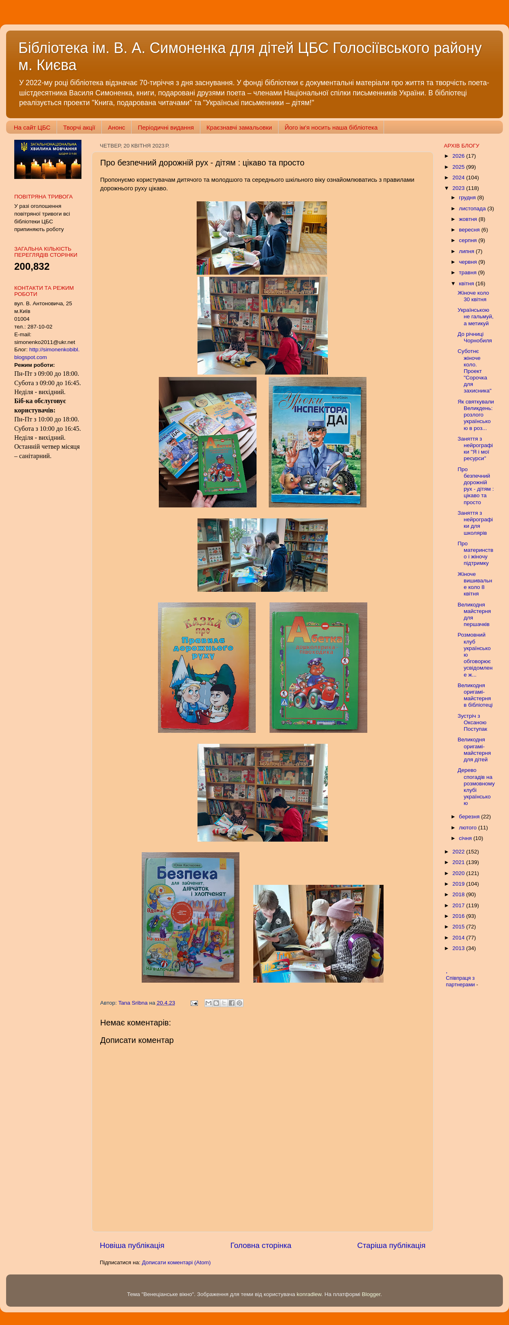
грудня (468, 197)
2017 (459, 905)
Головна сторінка (261, 1245)
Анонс (116, 127)
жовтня (468, 219)
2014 (459, 938)
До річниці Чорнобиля (475, 337)
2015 (459, 927)
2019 (459, 884)
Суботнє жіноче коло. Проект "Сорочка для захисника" (474, 371)
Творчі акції (79, 127)
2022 (459, 852)
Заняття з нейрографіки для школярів (475, 523)
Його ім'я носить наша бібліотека (331, 127)
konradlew (308, 1294)
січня (466, 838)
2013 (459, 948)
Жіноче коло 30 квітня (473, 296)
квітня (467, 283)
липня (467, 251)
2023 (459, 188)
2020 (459, 873)
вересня (470, 230)
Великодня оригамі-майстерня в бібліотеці (475, 695)
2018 (459, 894)
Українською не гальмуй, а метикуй (476, 316)
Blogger (371, 1294)
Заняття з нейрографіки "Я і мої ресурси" (475, 449)
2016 (459, 916)
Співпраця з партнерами (461, 981)
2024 (459, 177)
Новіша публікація (132, 1245)
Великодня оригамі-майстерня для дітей (474, 749)
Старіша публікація (391, 1245)
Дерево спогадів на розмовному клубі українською (476, 786)
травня (468, 272)
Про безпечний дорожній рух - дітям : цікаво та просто (476, 485)
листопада (473, 208)
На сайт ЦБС (32, 127)
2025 (459, 167)
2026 (459, 156)
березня (470, 817)
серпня (468, 240)
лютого (468, 828)
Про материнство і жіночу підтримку (476, 553)
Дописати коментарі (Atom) (176, 1262)
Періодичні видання (166, 127)
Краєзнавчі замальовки (239, 127)
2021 (459, 862)
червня (468, 262)
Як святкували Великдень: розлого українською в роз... (476, 415)
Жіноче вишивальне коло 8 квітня (475, 584)
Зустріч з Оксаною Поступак (472, 722)
